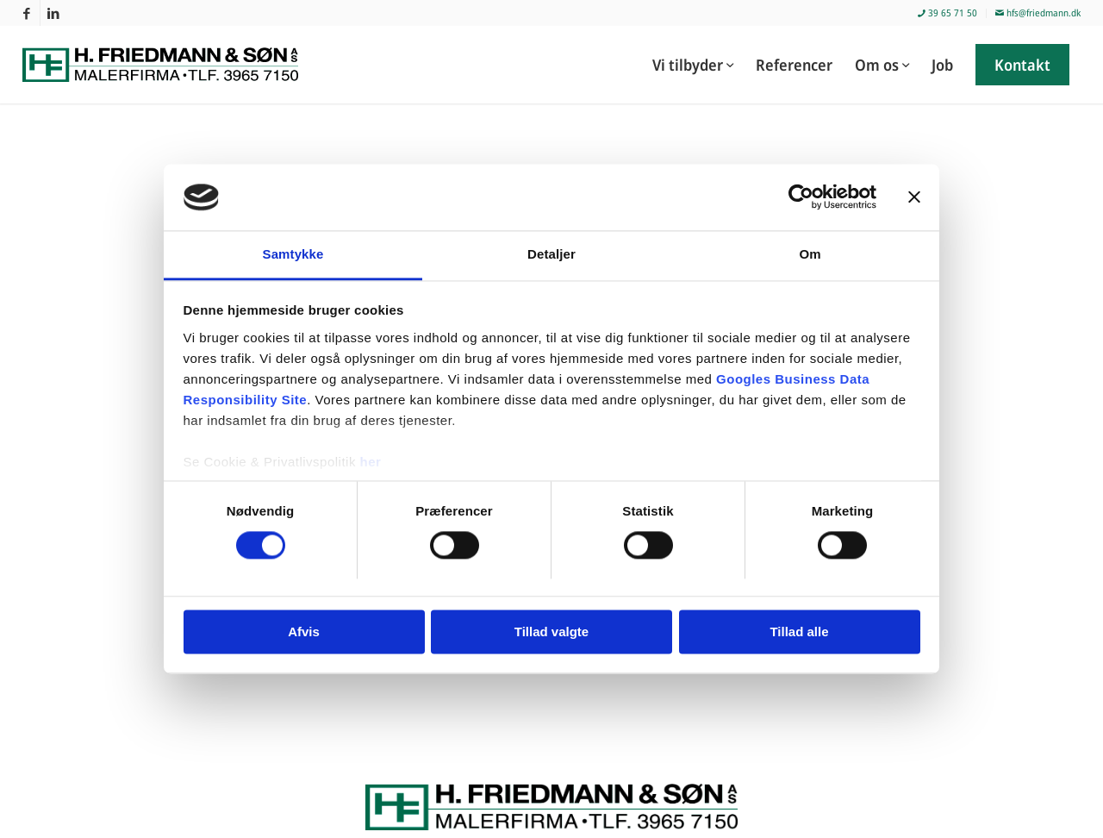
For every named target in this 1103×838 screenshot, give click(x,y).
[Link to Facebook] (27, 13)
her (371, 461)
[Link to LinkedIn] (53, 13)
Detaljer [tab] (551, 254)
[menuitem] (948, 13)
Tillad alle (799, 631)
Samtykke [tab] (293, 254)
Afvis (304, 631)
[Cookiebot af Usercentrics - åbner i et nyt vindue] (801, 197)
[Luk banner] (914, 197)
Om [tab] (809, 254)
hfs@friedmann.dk (1038, 12)
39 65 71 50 (947, 12)
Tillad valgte (551, 631)
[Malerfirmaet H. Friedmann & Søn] (171, 64)
